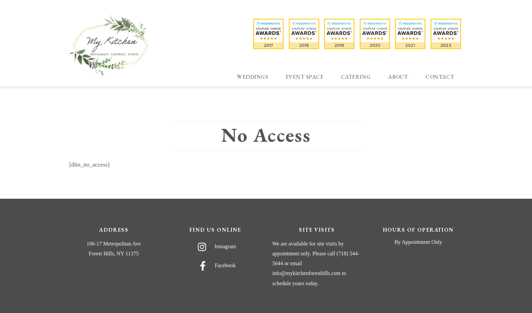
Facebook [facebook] (215, 265)
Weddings (252, 76)
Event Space (304, 76)
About (398, 76)
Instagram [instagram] (215, 246)
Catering (356, 76)
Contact (439, 76)
